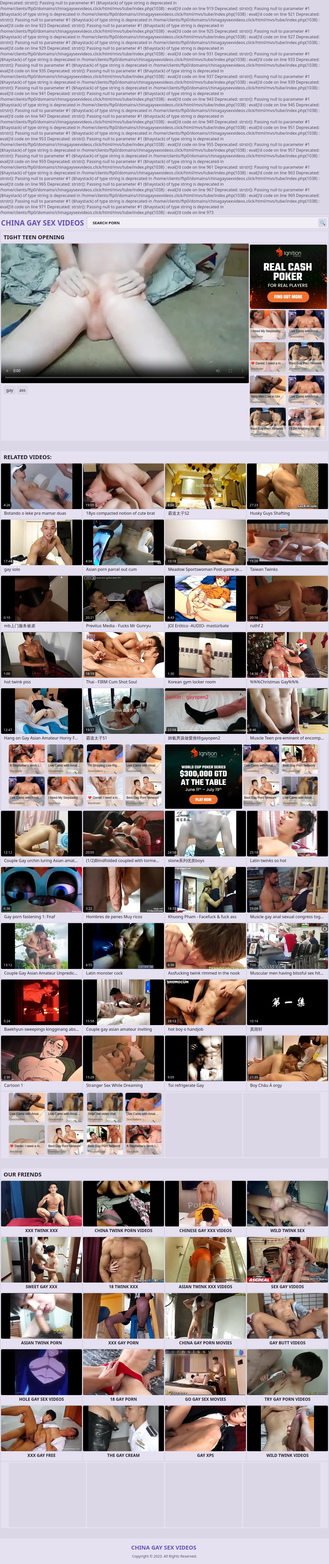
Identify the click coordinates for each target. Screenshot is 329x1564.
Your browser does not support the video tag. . (125, 313)
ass (22, 390)
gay (9, 390)
